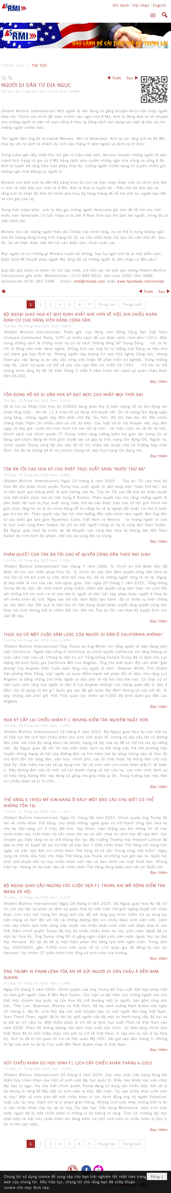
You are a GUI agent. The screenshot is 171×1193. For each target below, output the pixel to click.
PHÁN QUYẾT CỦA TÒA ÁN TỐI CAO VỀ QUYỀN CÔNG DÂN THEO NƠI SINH (77, 554)
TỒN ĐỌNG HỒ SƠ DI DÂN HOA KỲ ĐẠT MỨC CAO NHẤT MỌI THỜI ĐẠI (73, 394)
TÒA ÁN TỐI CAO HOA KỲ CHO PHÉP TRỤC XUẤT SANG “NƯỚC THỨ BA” (75, 468)
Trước (117, 77)
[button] (153, 15)
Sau (130, 77)
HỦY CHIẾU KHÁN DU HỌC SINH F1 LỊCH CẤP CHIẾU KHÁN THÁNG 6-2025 (78, 1062)
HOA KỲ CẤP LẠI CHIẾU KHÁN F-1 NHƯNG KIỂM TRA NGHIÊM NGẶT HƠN (76, 719)
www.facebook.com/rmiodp (140, 281)
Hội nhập (141, 5)
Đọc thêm (158, 381)
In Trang (3, 291)
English (159, 5)
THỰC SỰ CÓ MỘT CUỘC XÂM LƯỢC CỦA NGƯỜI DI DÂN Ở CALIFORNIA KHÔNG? (83, 634)
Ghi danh (121, 5)
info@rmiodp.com (89, 281)
